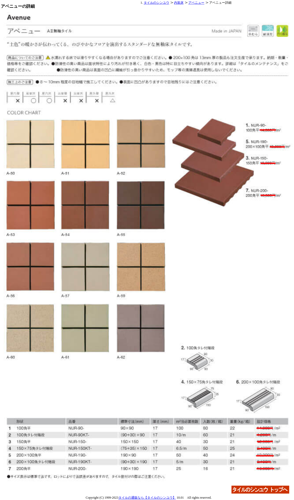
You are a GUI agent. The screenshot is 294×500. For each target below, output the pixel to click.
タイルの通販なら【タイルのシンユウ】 (147, 497)
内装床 (179, 3)
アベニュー (196, 3)
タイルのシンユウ (156, 3)
